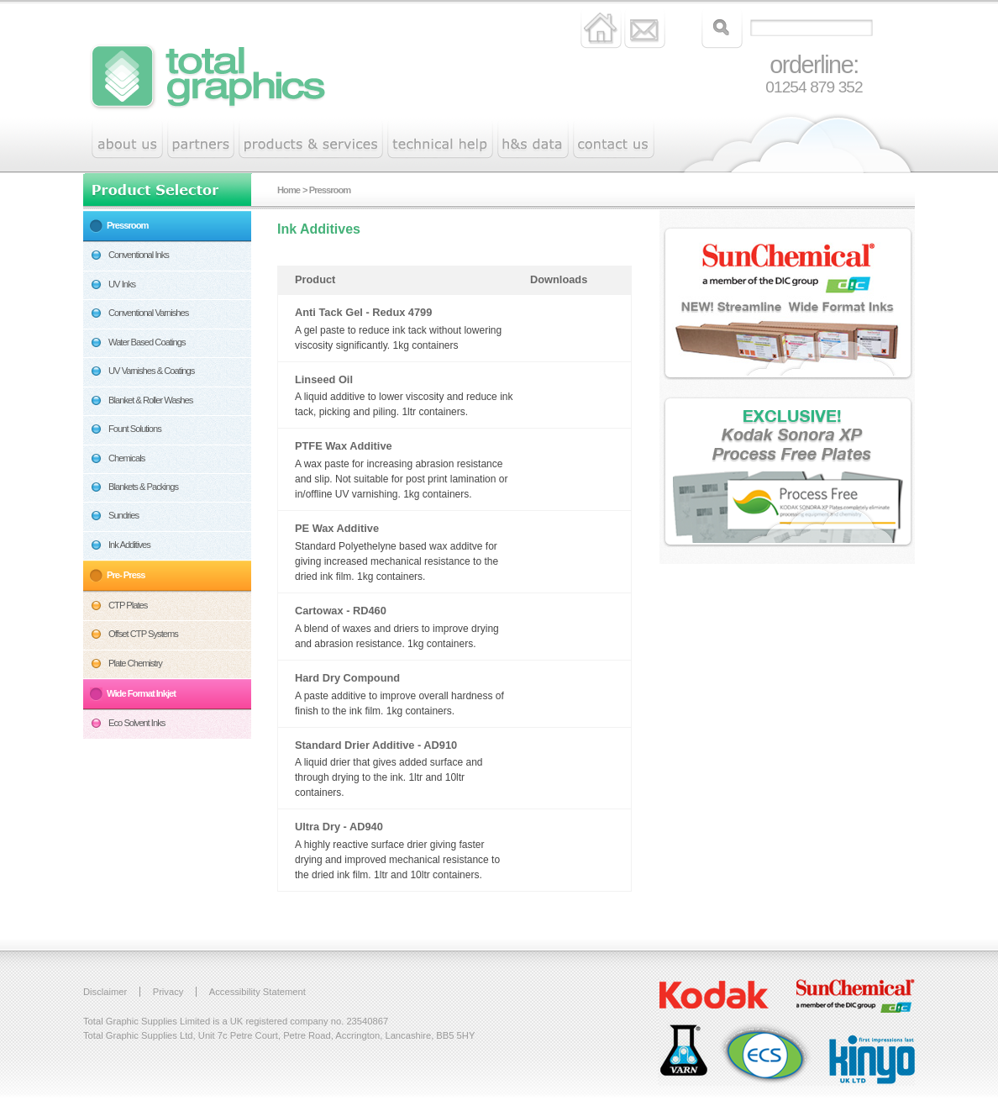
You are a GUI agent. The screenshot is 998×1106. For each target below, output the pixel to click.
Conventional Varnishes (148, 313)
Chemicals (126, 458)
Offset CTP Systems (143, 634)
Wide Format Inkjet (141, 693)
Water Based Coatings (147, 342)
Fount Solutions (134, 429)
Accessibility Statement (257, 992)
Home (288, 190)
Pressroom (127, 225)
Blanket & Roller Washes (150, 400)
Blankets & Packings (143, 487)
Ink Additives (129, 545)
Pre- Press (125, 575)
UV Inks (121, 284)
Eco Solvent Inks (136, 723)
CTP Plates (127, 605)
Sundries (123, 515)
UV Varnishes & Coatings (151, 371)
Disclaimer (105, 992)
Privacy (168, 992)
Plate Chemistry (135, 663)
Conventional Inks (138, 255)
